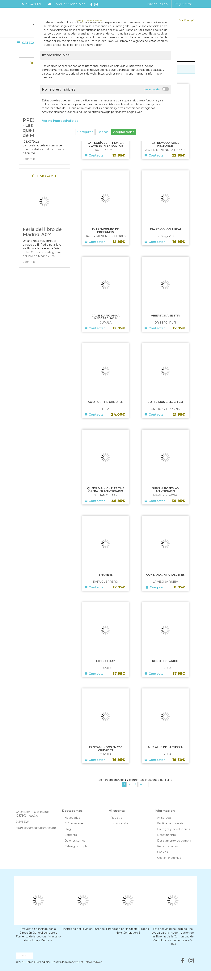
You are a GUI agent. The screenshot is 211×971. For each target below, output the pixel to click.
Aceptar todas (123, 132)
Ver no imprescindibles (60, 121)
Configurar (85, 132)
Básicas (103, 132)
